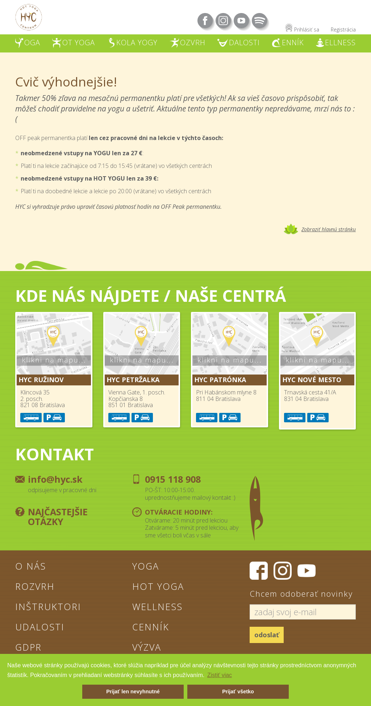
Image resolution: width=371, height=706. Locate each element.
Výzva (146, 647)
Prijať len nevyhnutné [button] (133, 691)
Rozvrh (35, 586)
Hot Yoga (158, 586)
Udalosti (39, 627)
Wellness (157, 606)
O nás (30, 566)
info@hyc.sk (55, 479)
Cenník (150, 627)
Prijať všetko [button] (238, 691)
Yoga (145, 566)
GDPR (28, 647)
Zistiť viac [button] (219, 675)
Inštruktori (48, 606)
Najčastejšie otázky (58, 517)
